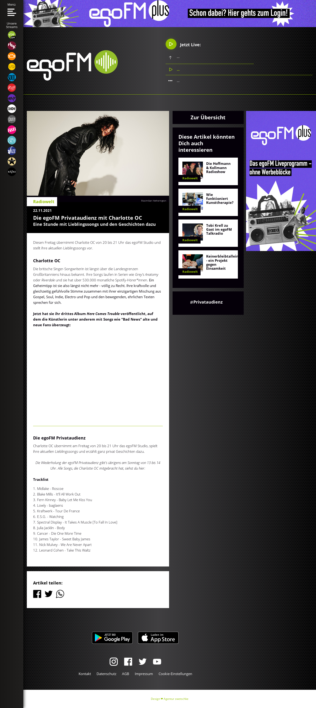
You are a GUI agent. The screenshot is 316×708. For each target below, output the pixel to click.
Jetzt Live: (183, 44)
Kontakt (85, 673)
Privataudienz (208, 302)
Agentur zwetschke (176, 699)
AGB (125, 673)
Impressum (144, 673)
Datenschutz (106, 673)
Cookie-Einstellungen (175, 673)
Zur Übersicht (208, 117)
